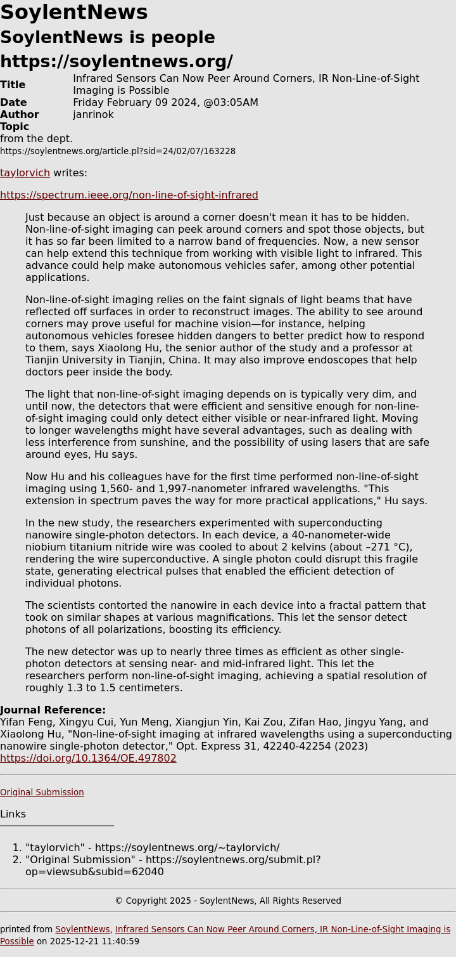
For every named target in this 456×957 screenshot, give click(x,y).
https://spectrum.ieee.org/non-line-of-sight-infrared (129, 195)
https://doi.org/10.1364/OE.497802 (88, 758)
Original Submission (42, 792)
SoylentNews (82, 929)
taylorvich (25, 173)
